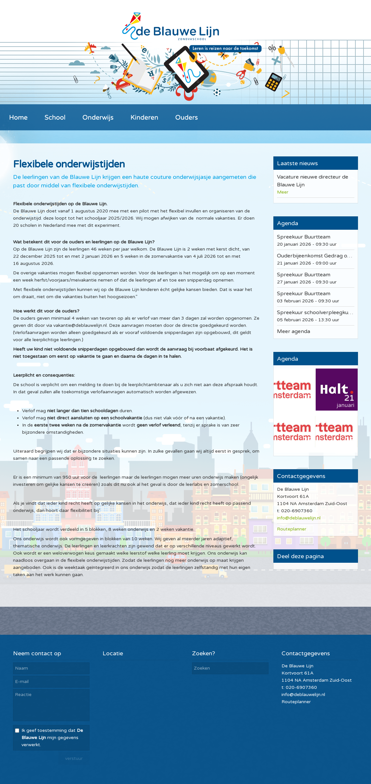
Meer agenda (293, 331)
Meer (282, 192)
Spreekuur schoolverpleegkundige (319, 312)
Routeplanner (291, 529)
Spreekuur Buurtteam (303, 237)
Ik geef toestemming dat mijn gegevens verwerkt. (52, 738)
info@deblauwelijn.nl (299, 518)
